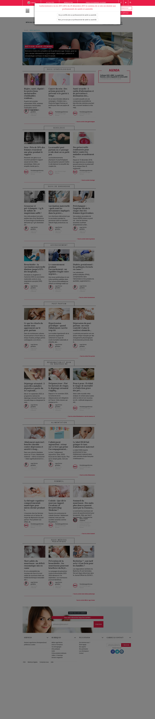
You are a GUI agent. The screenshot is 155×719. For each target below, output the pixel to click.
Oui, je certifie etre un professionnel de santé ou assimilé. (77, 15)
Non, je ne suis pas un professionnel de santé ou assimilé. (77, 20)
